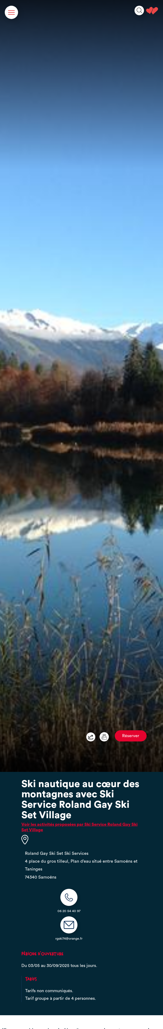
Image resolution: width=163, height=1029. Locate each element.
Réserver (130, 736)
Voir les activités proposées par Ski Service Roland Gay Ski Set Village (79, 827)
